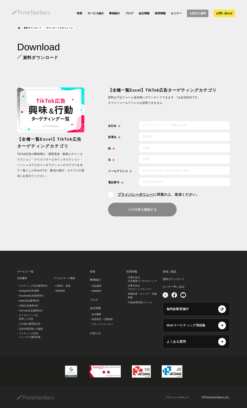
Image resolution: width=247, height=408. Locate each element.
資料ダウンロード (33, 28)
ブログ (129, 13)
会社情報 (144, 13)
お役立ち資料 (198, 13)
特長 (79, 13)
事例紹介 (114, 13)
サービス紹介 (95, 13)
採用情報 (160, 13)
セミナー (176, 13)
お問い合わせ (224, 13)
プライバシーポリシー (135, 194)
